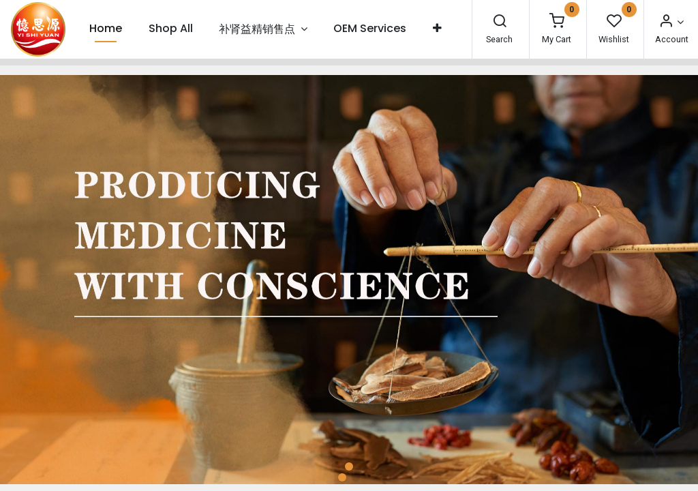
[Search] (499, 22)
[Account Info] (670, 22)
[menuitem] (105, 29)
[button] (437, 29)
